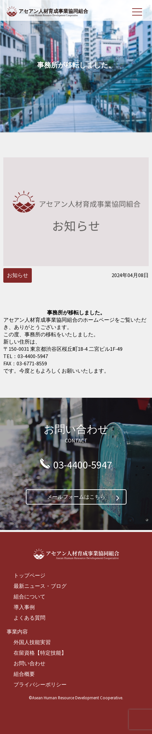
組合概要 (24, 674)
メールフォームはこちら (76, 497)
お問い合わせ (29, 663)
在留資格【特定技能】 (40, 653)
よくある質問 (29, 618)
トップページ (29, 575)
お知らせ (17, 275)
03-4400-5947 (82, 465)
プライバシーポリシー (40, 684)
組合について (29, 596)
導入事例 (24, 607)
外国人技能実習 (32, 642)
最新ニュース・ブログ (40, 586)
